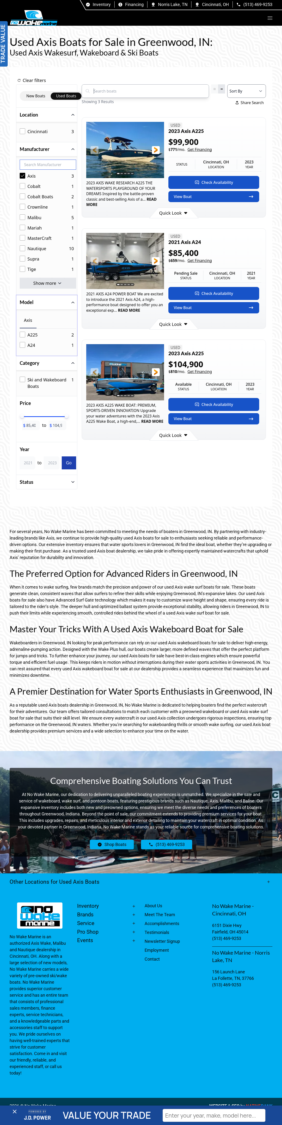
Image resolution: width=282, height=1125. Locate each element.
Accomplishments (162, 923)
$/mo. (190, 149)
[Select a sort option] (246, 91)
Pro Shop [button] (87, 932)
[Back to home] (34, 18)
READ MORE (128, 310)
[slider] (22, 416)
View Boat (214, 196)
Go (69, 463)
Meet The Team (160, 914)
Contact (152, 959)
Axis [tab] (28, 320)
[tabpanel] (48, 340)
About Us (153, 905)
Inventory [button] (88, 906)
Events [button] (85, 940)
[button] (270, 18)
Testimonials (157, 932)
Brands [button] (85, 915)
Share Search (250, 102)
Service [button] (85, 923)
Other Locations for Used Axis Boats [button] (54, 882)
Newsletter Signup (162, 941)
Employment (157, 950)
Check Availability (214, 182)
